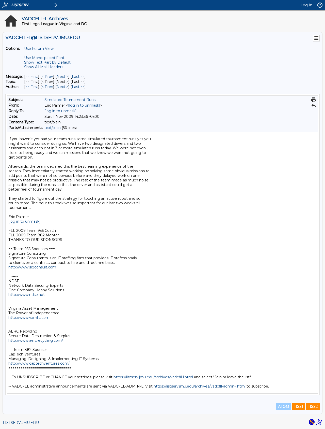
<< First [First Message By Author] (31, 86)
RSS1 (298, 406)
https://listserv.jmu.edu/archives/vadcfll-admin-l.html (200, 386)
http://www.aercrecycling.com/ (35, 340)
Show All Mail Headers (43, 67)
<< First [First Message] (31, 76)
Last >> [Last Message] (78, 76)
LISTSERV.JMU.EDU (21, 422)
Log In (306, 5)
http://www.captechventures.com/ (39, 363)
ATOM (283, 406)
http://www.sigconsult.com (32, 267)
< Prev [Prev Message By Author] (47, 86)
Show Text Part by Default (47, 62)
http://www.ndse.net (26, 294)
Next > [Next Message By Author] (62, 86)
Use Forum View (39, 48)
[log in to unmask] (84, 105)
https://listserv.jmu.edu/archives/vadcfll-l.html (153, 377)
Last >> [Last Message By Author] (78, 86)
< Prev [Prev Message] (47, 76)
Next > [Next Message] (62, 76)
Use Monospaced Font (44, 57)
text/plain (52, 127)
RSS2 (313, 406)
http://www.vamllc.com (29, 317)
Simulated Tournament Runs (69, 99)
